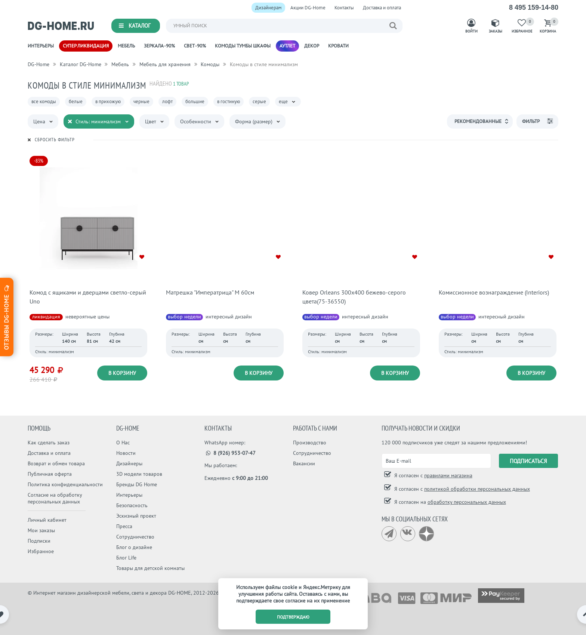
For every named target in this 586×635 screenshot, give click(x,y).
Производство (309, 442)
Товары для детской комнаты (150, 568)
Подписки (39, 540)
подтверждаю (293, 617)
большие (194, 101)
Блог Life (126, 557)
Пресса (124, 526)
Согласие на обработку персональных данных (55, 498)
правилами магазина (448, 475)
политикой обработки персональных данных (477, 489)
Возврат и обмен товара (56, 463)
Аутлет (287, 46)
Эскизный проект (136, 515)
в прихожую (108, 101)
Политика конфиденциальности (65, 484)
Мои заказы (41, 530)
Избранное (41, 551)
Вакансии (304, 463)
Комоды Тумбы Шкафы (243, 46)
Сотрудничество (135, 536)
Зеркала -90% (159, 46)
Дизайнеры (129, 463)
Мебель (126, 46)
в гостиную (228, 101)
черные (141, 101)
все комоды (43, 101)
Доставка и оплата (382, 7)
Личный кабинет (47, 520)
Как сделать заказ (49, 442)
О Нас (123, 442)
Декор (311, 46)
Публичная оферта (50, 474)
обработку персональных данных (467, 502)
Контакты (344, 7)
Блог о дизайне (134, 547)
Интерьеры (41, 46)
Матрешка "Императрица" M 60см (210, 292)
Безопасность (132, 505)
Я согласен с (432, 475)
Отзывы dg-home (6, 316)
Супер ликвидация (86, 46)
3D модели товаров (139, 474)
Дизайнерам (268, 7)
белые (76, 101)
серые (259, 101)
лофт (167, 101)
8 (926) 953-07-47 (230, 453)
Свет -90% (195, 46)
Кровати (338, 46)
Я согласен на (449, 502)
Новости (126, 453)
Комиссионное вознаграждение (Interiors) (494, 292)
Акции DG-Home (308, 7)
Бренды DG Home (136, 484)
